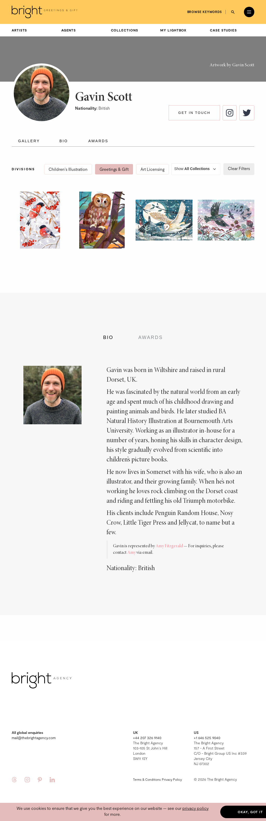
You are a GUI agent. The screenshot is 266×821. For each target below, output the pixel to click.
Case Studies (223, 30)
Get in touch (194, 113)
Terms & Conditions (147, 779)
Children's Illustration (68, 169)
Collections (124, 30)
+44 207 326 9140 (147, 737)
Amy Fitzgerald (169, 546)
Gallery (29, 141)
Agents (68, 30)
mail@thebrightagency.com (34, 737)
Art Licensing (152, 169)
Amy (131, 552)
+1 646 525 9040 (207, 737)
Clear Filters (239, 168)
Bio (63, 141)
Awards (98, 141)
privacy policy (195, 808)
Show (196, 169)
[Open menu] (249, 12)
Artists (19, 30)
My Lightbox (173, 30)
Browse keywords (204, 12)
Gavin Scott (243, 65)
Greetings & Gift (114, 169)
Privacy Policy (172, 779)
